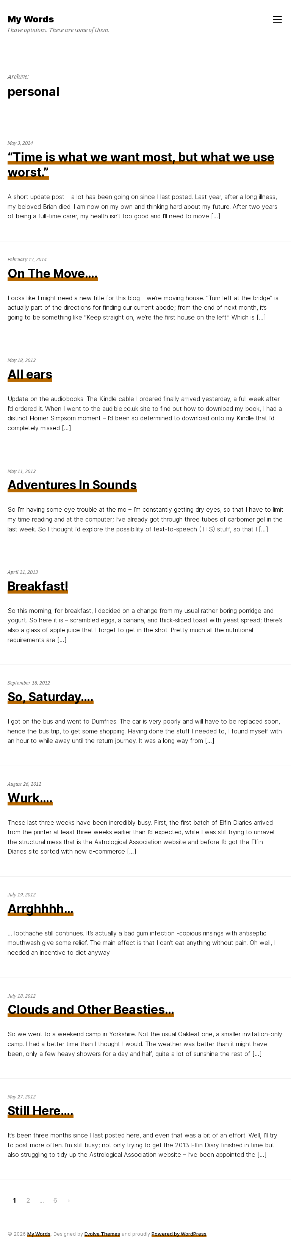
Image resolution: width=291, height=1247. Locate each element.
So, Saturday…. (51, 696)
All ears (30, 374)
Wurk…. (30, 798)
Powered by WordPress (179, 1234)
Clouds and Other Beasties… (91, 1009)
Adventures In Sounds (72, 485)
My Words (38, 1234)
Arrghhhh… (41, 908)
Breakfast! (38, 586)
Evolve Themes (102, 1234)
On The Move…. (53, 273)
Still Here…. (41, 1110)
